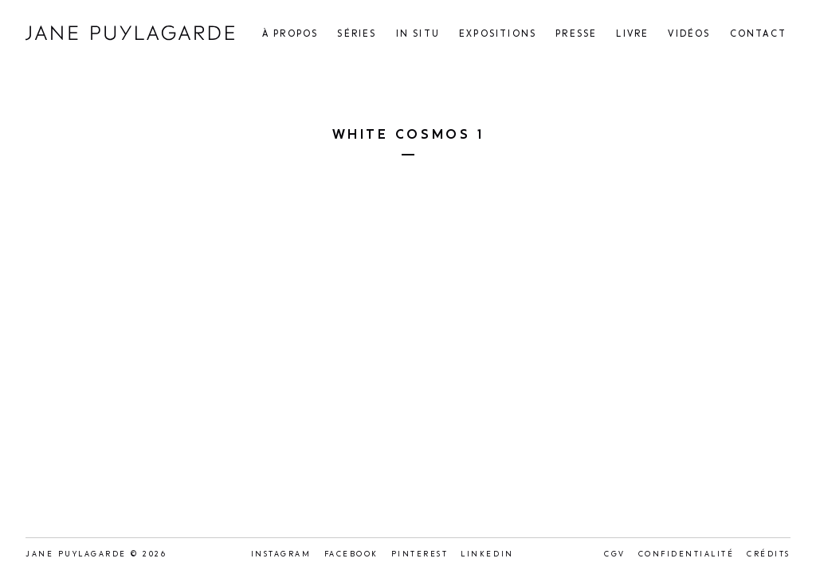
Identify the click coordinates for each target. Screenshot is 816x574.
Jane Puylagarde (130, 33)
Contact (758, 34)
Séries (356, 34)
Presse (576, 34)
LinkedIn (487, 554)
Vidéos (689, 34)
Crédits (768, 554)
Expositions (497, 34)
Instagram (281, 554)
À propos (290, 34)
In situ (418, 34)
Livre (632, 34)
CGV (615, 554)
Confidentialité (686, 554)
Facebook (351, 554)
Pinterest (420, 554)
